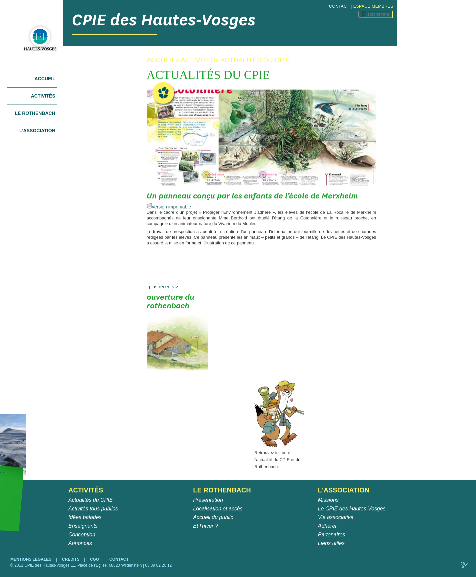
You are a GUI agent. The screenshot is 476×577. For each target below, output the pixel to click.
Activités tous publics (93, 508)
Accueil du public (213, 517)
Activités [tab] (43, 96)
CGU (95, 559)
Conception (81, 534)
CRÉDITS (71, 559)
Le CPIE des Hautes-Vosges (352, 508)
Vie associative (335, 517)
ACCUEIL (161, 60)
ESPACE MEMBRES (373, 6)
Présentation (208, 500)
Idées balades (85, 517)
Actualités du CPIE (90, 500)
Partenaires (331, 534)
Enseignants (83, 526)
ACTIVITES (198, 60)
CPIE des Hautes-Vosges (164, 20)
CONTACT (339, 6)
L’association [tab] (37, 130)
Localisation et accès (218, 508)
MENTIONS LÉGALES (31, 559)
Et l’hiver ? (205, 526)
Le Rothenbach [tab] (35, 113)
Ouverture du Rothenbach (177, 308)
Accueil (45, 78)
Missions (328, 500)
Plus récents (163, 286)
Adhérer (327, 526)
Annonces (80, 543)
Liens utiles (331, 543)
